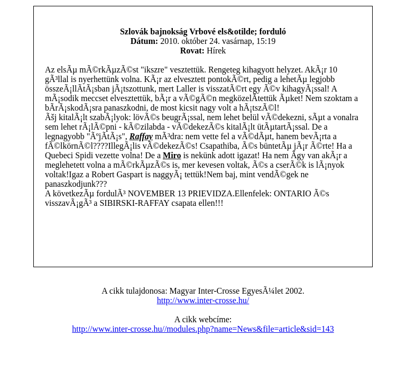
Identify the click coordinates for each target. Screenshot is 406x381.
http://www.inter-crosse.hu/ (203, 300)
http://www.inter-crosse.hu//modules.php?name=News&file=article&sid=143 (203, 328)
